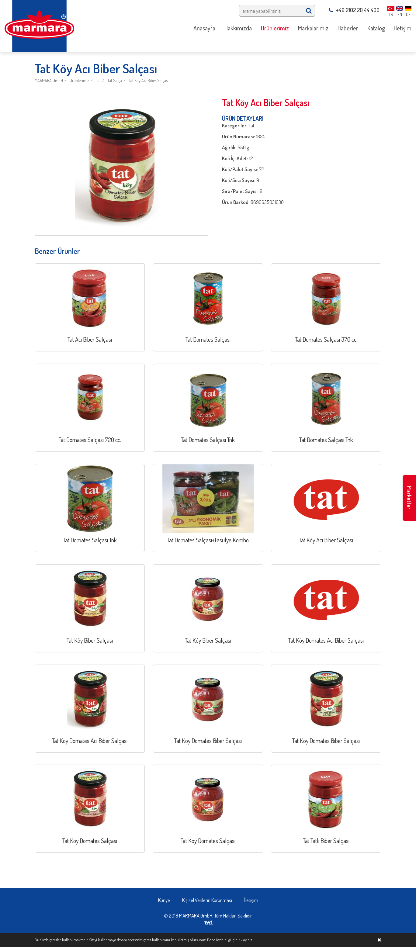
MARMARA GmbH (49, 80)
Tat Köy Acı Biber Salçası (148, 80)
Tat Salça (114, 80)
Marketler (409, 498)
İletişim (251, 900)
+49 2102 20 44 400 (354, 10)
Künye (164, 900)
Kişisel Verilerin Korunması (207, 900)
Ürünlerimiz (79, 80)
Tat (98, 80)
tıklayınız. (245, 939)
